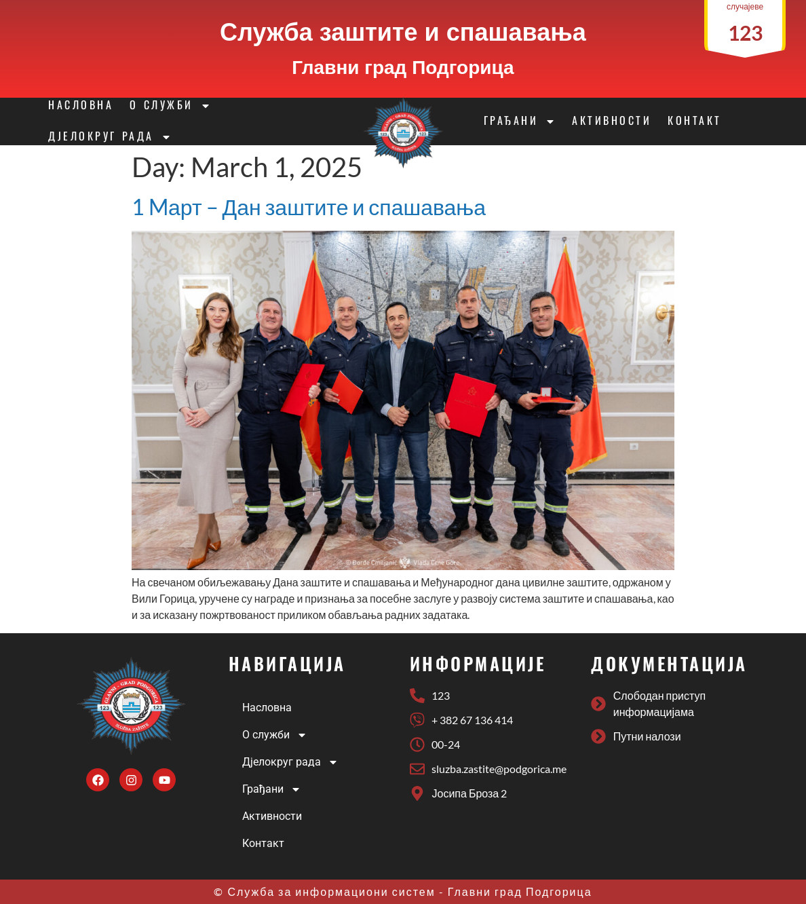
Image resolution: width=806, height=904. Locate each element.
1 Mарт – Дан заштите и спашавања (309, 206)
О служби (170, 106)
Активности (611, 121)
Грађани (520, 121)
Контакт (695, 121)
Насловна (80, 105)
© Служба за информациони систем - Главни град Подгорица (403, 891)
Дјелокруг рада (109, 137)
